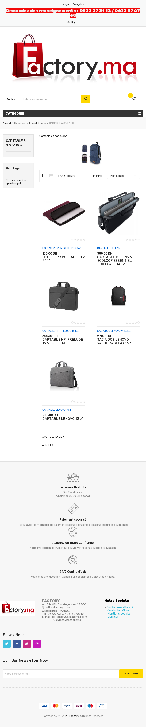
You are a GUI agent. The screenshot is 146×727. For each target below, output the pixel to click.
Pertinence (123, 176)
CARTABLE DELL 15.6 (109, 248)
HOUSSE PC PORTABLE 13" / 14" (61, 248)
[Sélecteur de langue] (78, 4)
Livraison (113, 616)
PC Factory (72, 716)
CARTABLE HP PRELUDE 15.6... (60, 330)
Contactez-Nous (118, 610)
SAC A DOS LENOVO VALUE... (114, 330)
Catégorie (15, 113)
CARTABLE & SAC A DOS (16, 143)
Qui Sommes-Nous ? (120, 607)
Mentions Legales (119, 613)
